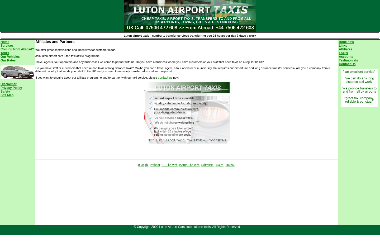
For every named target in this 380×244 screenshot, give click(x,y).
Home (5, 42)
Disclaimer (9, 84)
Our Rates (8, 60)
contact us (165, 77)
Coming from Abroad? (17, 49)
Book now (346, 42)
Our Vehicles (10, 57)
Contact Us (347, 64)
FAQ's (343, 53)
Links (343, 45)
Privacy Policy (11, 88)
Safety (5, 91)
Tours (5, 53)
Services (7, 45)
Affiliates (345, 49)
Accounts (346, 57)
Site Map (7, 95)
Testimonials (348, 60)
